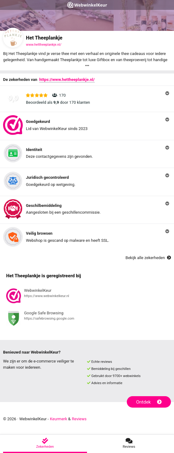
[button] (87, 99)
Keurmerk (58, 419)
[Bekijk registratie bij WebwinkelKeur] (87, 296)
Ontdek (149, 402)
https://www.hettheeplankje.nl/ (67, 79)
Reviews (79, 419)
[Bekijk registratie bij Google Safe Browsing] (87, 319)
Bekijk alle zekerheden (148, 257)
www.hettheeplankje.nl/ (43, 45)
